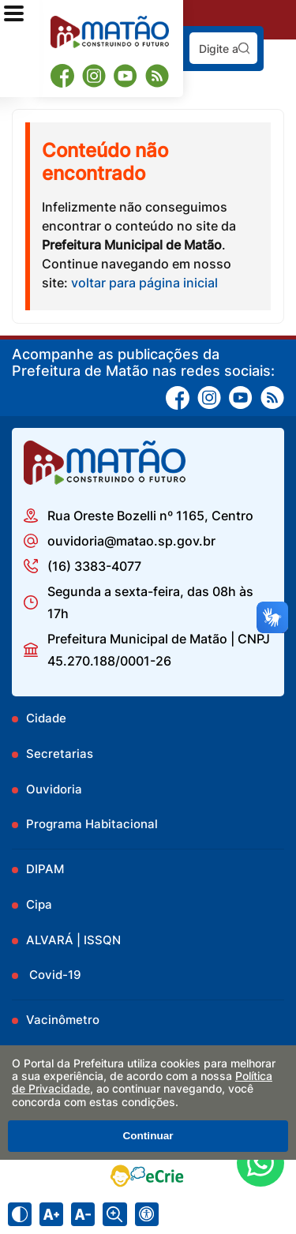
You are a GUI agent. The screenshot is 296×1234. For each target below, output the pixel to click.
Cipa (39, 904)
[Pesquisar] (243, 48)
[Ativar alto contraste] (20, 1214)
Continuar (147, 1136)
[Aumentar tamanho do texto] (51, 1214)
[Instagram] (94, 76)
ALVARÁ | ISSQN (73, 939)
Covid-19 (53, 974)
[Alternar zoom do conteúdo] (114, 1214)
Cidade (46, 718)
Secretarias (59, 753)
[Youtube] (125, 76)
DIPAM (45, 868)
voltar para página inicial (144, 283)
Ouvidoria (54, 789)
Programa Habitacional (92, 823)
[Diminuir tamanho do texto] (83, 1214)
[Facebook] (62, 75)
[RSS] (157, 76)
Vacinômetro (62, 1019)
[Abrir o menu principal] (14, 13)
